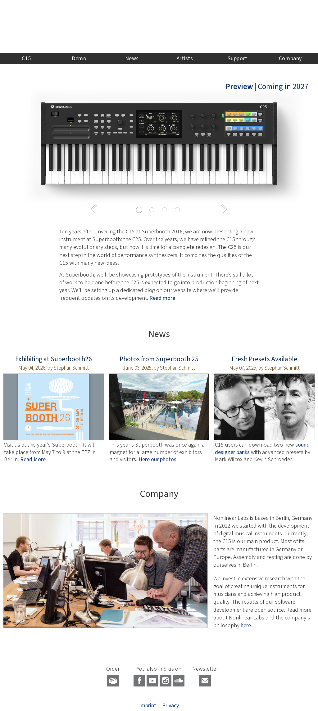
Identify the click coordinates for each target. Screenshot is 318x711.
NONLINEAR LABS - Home (159, 26)
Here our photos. (158, 459)
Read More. (33, 459)
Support (237, 58)
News (132, 58)
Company (290, 58)
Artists (185, 58)
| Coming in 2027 (267, 86)
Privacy (170, 705)
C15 (26, 58)
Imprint (147, 705)
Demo (79, 58)
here (246, 625)
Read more (162, 298)
